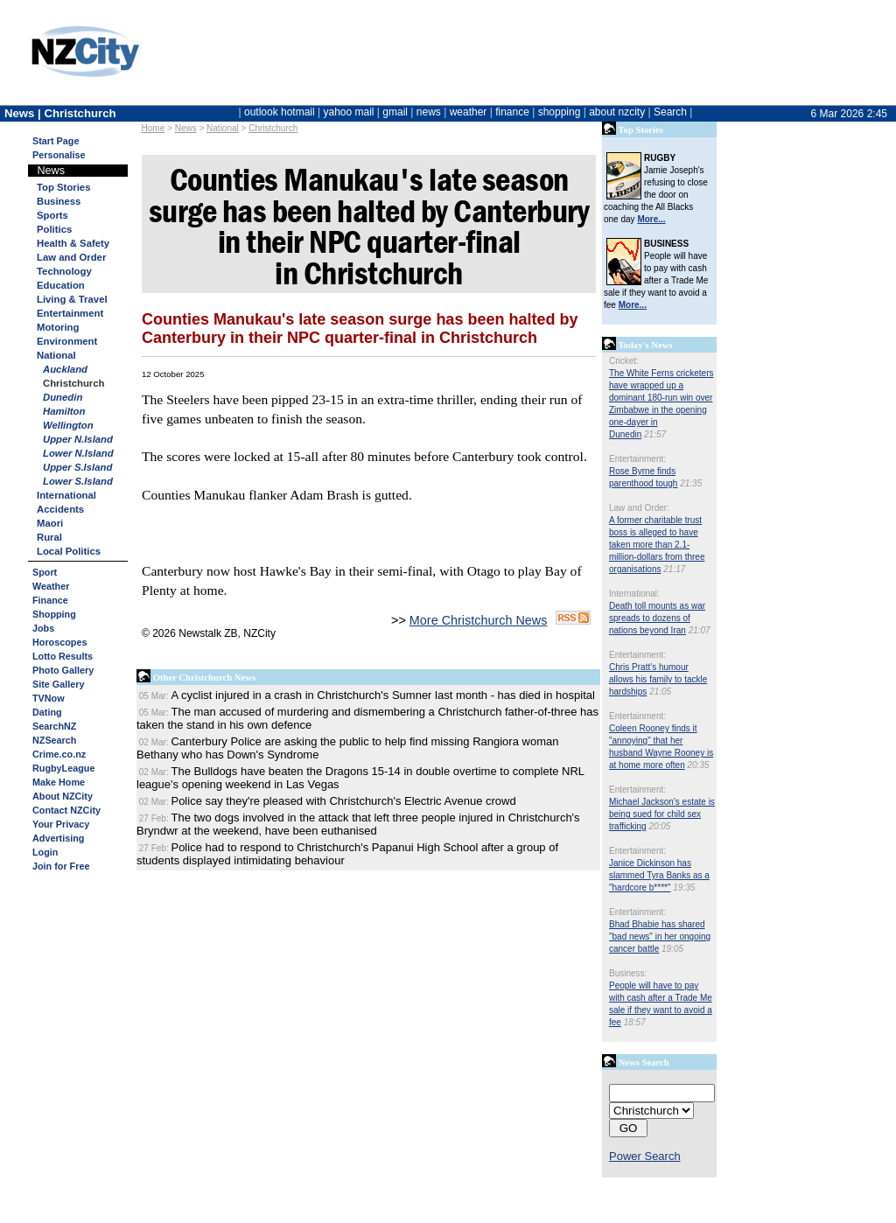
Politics (54, 229)
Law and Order (71, 257)
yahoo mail (349, 112)
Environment (67, 341)
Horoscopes (59, 642)
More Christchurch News (479, 620)
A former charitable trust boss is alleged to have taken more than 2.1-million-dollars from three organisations (656, 544)
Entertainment (70, 313)
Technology (64, 271)
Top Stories (63, 187)
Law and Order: (639, 508)
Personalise (59, 155)
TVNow (48, 698)
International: (634, 593)
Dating (47, 712)
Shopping (54, 614)
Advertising (58, 838)
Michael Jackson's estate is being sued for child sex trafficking (662, 814)
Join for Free (60, 866)
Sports (52, 215)
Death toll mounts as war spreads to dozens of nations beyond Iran (657, 618)
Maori (50, 523)
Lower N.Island (78, 453)
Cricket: (624, 361)
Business (58, 201)
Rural (49, 537)
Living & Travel (72, 299)
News (186, 128)
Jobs (43, 628)
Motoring (58, 327)
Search (670, 112)
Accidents (60, 509)
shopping (559, 112)
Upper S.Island (77, 467)
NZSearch (54, 740)
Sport (44, 572)
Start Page (55, 141)
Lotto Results (62, 656)
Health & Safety (73, 243)
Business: (628, 973)
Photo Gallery (63, 670)
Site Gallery (58, 684)
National (56, 355)
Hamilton (64, 411)
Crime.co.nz (59, 754)
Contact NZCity (66, 810)
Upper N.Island (78, 439)
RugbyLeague (63, 768)
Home (153, 128)
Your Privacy (60, 824)
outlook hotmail (279, 112)
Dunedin (62, 397)
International (66, 495)
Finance (50, 600)
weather (468, 112)
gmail (395, 112)
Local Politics (69, 551)
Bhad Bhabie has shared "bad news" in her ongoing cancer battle (659, 936)
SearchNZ (54, 726)
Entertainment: (637, 459)
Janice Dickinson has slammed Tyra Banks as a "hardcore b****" (659, 875)
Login (45, 852)
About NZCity (62, 796)
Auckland (65, 369)
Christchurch (273, 128)
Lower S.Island (78, 481)
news (428, 112)
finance (512, 112)
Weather (50, 586)
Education (61, 285)
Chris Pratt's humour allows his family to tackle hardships (658, 679)
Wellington (68, 425)
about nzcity (617, 112)
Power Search (645, 1156)
